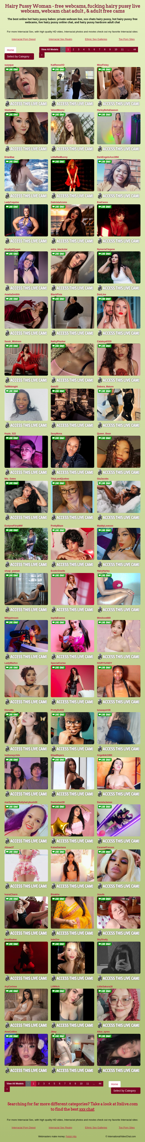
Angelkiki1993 (104, 755)
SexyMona (56, 433)
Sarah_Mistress (13, 341)
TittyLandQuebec (60, 478)
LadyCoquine (12, 202)
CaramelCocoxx (105, 847)
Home (10, 50)
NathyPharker (58, 341)
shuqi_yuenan (12, 571)
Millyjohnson (11, 618)
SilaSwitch (10, 110)
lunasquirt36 (103, 710)
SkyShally (102, 939)
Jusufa (100, 894)
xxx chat (86, 1109)
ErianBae (9, 157)
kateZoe (55, 939)
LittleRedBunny (59, 157)
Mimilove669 (103, 618)
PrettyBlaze (57, 525)
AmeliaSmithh (12, 294)
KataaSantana (58, 847)
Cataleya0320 (104, 341)
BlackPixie (56, 294)
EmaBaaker (11, 939)
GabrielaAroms (59, 202)
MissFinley (103, 65)
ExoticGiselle (58, 571)
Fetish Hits (71, 1136)
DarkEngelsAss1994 (108, 157)
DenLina (101, 294)
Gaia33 (54, 386)
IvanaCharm (11, 894)
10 (116, 49)
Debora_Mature (105, 386)
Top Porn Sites (127, 39)
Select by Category (19, 56)
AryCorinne (11, 986)
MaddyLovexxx (105, 525)
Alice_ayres (103, 1031)
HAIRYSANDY (104, 663)
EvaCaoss (102, 202)
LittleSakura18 (105, 986)
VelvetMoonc (58, 110)
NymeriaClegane (106, 249)
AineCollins (11, 1031)
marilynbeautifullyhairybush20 (21, 802)
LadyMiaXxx (11, 663)
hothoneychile (12, 755)
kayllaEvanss (58, 618)
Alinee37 (9, 847)
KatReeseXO (57, 65)
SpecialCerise (58, 663)
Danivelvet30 (58, 802)
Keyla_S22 (10, 433)
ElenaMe (9, 710)
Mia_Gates (10, 478)
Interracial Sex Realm (60, 39)
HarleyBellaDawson (107, 110)
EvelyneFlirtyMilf (13, 525)
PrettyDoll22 (57, 710)
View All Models (49, 49)
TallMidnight (11, 386)
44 (134, 49)
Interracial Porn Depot (23, 39)
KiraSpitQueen (12, 249)
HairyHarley (103, 571)
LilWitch (55, 986)
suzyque (9, 65)
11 (122, 49)
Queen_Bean (104, 433)
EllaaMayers (57, 755)
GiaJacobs (103, 478)
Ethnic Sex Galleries (96, 39)
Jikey (53, 1031)
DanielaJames (104, 802)
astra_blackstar (59, 249)
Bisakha (55, 894)
